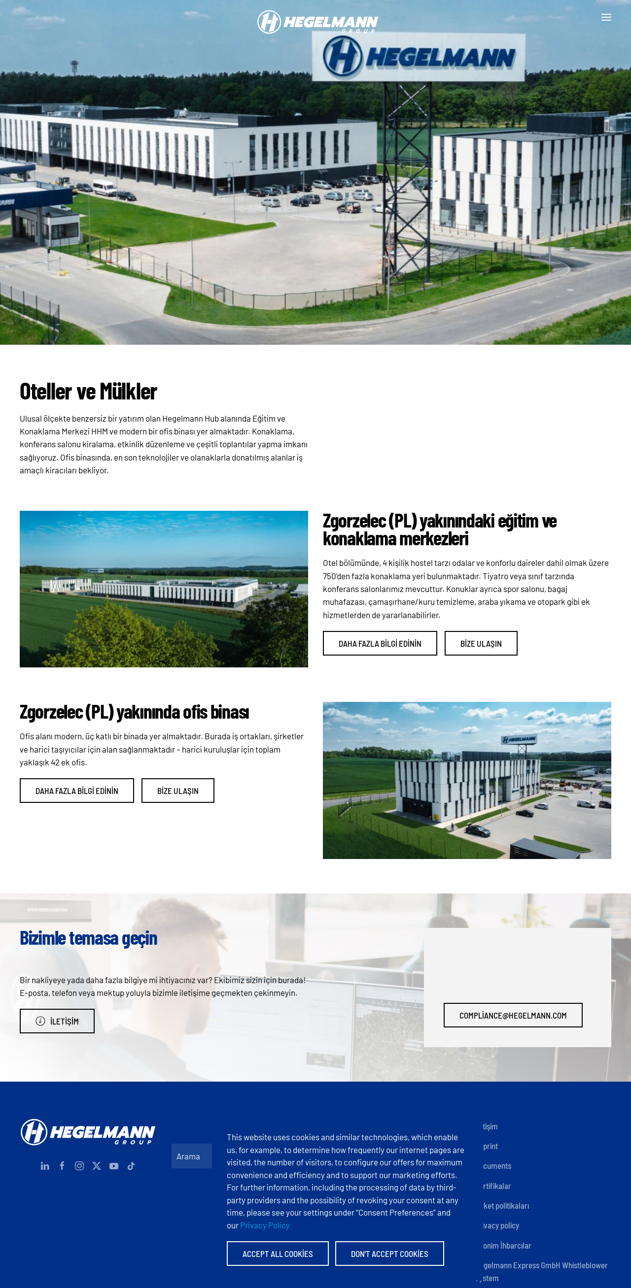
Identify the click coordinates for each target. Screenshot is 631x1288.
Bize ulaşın (481, 643)
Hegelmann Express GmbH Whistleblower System (541, 1271)
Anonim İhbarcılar (503, 1245)
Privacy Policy (265, 1225)
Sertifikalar (493, 1185)
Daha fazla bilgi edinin (380, 643)
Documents (493, 1165)
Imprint (486, 1146)
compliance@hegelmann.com (513, 1015)
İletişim (57, 1021)
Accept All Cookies (278, 1253)
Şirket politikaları (502, 1205)
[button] (606, 17)
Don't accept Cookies (389, 1253)
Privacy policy (497, 1225)
